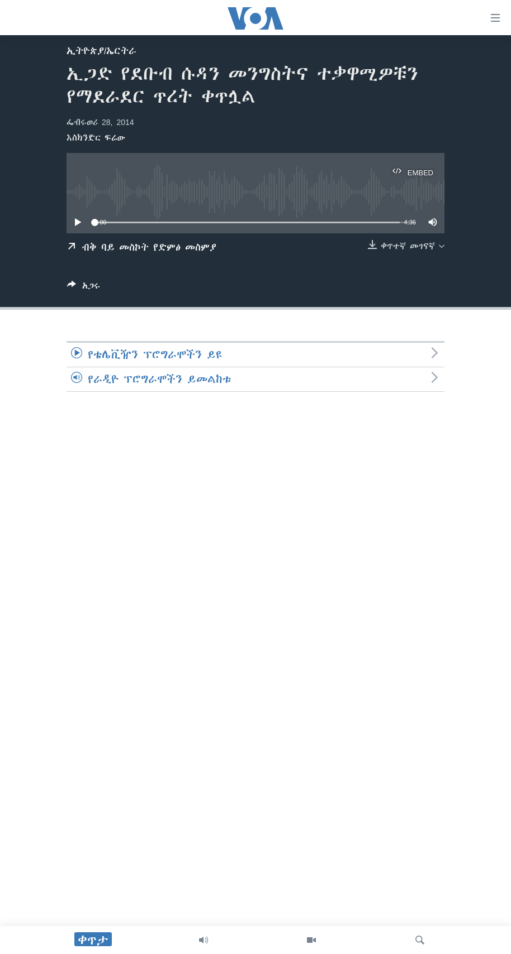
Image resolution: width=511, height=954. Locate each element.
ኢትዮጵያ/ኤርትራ (101, 50)
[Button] (83, 287)
